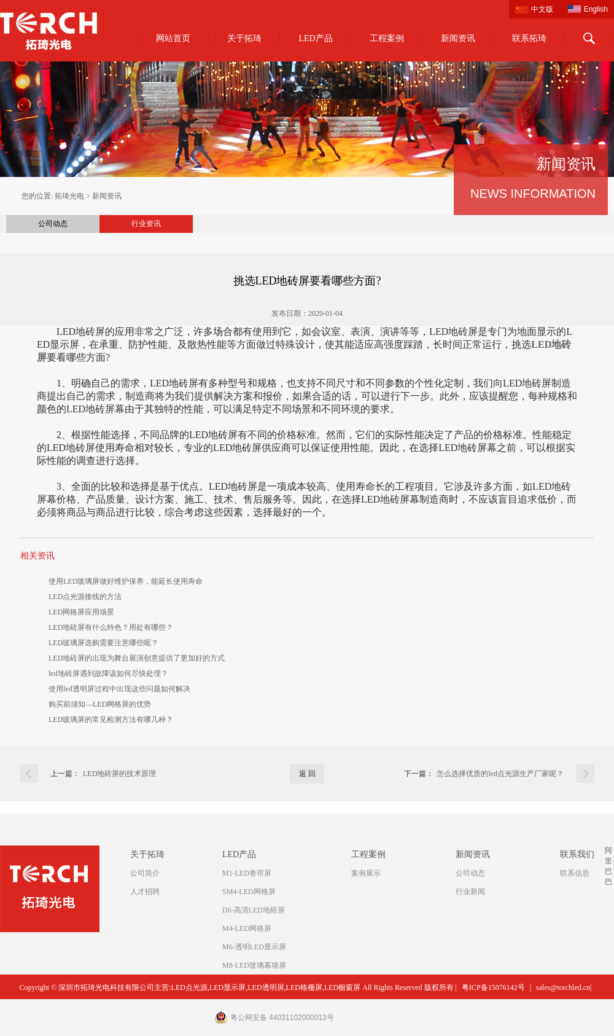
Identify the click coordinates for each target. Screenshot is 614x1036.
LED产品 (315, 38)
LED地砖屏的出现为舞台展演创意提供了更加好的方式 (137, 658)
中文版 (542, 9)
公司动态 (53, 223)
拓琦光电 (69, 196)
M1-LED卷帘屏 (246, 873)
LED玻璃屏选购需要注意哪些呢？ (103, 642)
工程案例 (387, 38)
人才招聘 (145, 891)
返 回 (307, 773)
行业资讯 (146, 223)
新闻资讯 (458, 38)
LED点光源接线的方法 (85, 596)
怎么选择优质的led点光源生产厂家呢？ (500, 773)
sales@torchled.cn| (563, 987)
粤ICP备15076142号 (493, 987)
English (596, 9)
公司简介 (145, 873)
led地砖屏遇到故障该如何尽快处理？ (108, 673)
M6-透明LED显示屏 (254, 947)
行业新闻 (470, 891)
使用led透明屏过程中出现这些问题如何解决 (119, 689)
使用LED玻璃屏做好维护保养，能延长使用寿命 (126, 581)
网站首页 (173, 38)
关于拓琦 (244, 38)
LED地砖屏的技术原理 (119, 773)
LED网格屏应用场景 (81, 612)
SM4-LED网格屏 (249, 891)
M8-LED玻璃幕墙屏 (254, 965)
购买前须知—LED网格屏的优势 (100, 704)
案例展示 (366, 873)
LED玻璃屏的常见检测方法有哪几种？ (111, 719)
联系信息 (574, 873)
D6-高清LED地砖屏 (253, 910)
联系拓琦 (529, 38)
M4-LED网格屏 (246, 928)
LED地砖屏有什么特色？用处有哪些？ (111, 627)
